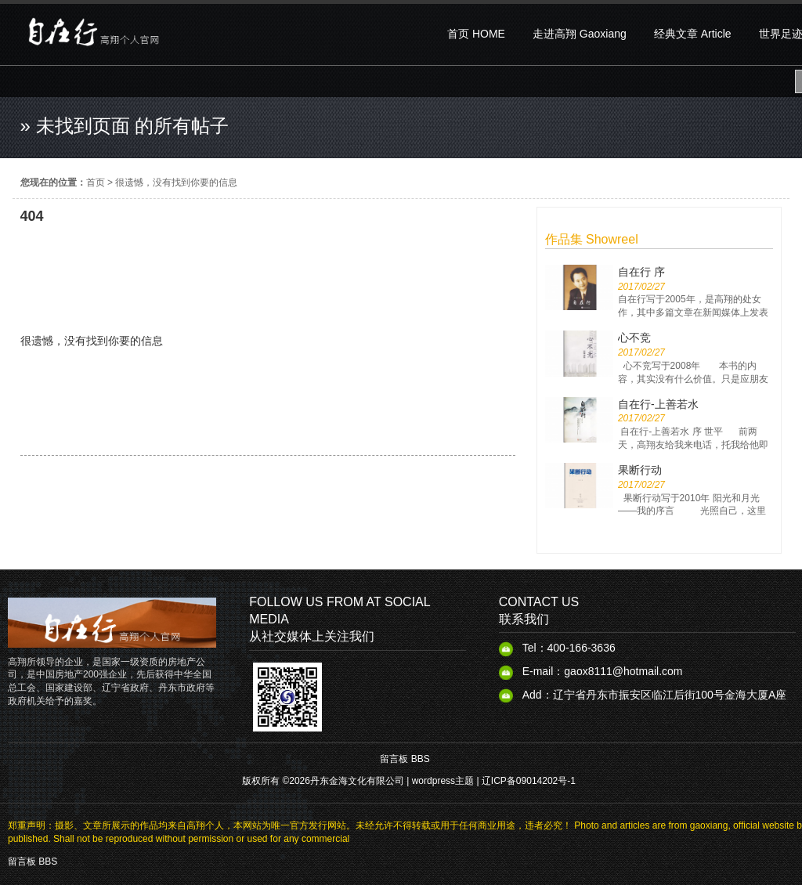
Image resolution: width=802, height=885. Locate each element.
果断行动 (640, 470)
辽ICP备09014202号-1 (529, 780)
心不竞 (634, 337)
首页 (95, 182)
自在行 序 (641, 272)
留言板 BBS (404, 758)
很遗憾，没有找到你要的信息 (176, 182)
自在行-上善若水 (658, 404)
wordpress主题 (443, 780)
